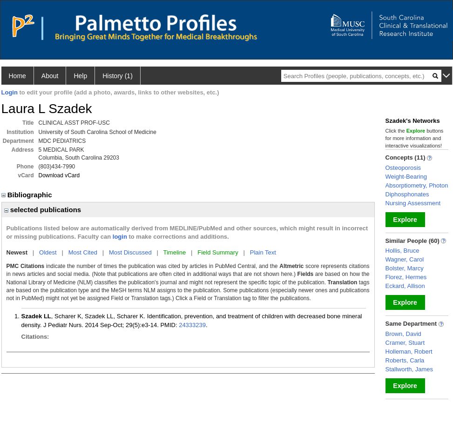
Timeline (174, 252)
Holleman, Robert (409, 351)
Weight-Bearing (406, 176)
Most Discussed (130, 252)
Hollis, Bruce (402, 250)
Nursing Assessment (413, 203)
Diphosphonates (407, 194)
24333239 (192, 325)
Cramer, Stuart (405, 342)
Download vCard (59, 175)
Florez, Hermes (406, 277)
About (50, 76)
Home (17, 76)
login (120, 236)
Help (80, 76)
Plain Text (263, 252)
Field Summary (217, 252)
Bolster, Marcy (404, 268)
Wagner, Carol (404, 259)
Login (9, 92)
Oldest (48, 252)
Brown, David (403, 333)
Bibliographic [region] (27, 195)
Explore (405, 219)
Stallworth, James (409, 369)
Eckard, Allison (405, 285)
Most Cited (82, 252)
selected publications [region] (42, 210)
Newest (17, 252)
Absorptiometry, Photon (416, 185)
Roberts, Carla (405, 360)
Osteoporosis (403, 167)
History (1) (117, 76)
